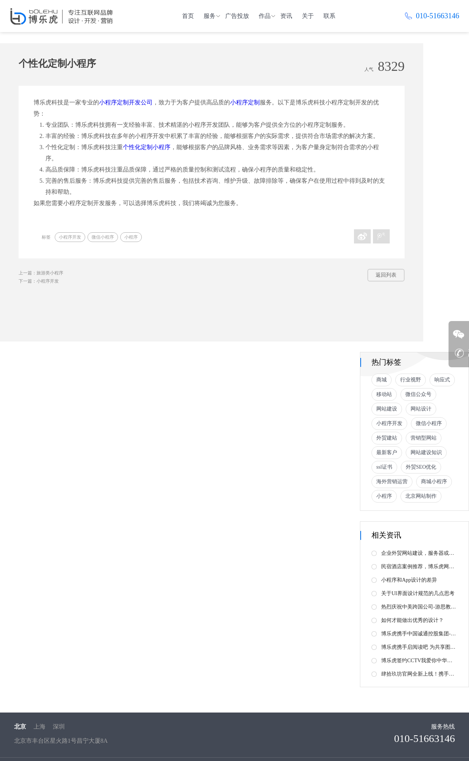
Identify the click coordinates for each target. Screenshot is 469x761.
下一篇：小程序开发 (39, 281)
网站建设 (386, 409)
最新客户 (386, 452)
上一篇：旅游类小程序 (41, 273)
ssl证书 (384, 467)
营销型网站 (424, 438)
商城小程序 (434, 481)
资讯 (286, 16)
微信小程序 (103, 237)
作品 (265, 16)
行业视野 (410, 380)
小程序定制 (245, 102)
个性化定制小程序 (146, 147)
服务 (210, 16)
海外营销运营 (392, 481)
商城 (381, 380)
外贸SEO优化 (421, 467)
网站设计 (421, 409)
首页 (188, 16)
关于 (308, 16)
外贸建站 (386, 438)
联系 (329, 16)
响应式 (442, 380)
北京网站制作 (421, 496)
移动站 (384, 394)
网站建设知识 (426, 452)
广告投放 (237, 16)
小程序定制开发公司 (126, 102)
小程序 (131, 237)
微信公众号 (418, 394)
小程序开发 (70, 237)
